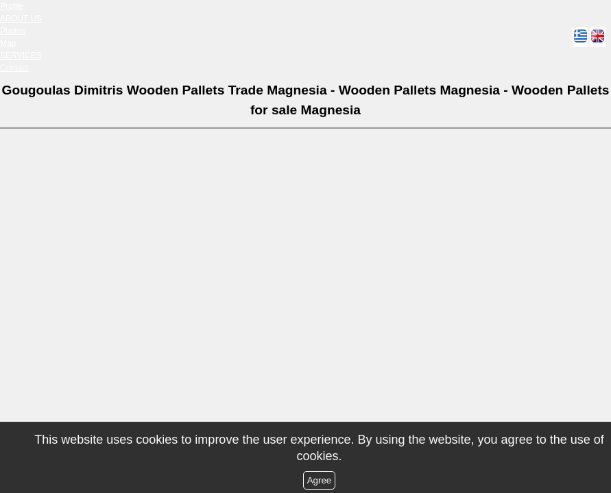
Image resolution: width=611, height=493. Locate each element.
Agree (319, 480)
